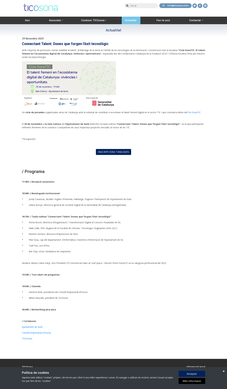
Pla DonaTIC (194, 112)
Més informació (192, 381)
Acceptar (192, 374)
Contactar (195, 20)
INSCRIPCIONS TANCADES (113, 152)
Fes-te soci (163, 20)
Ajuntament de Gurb (32, 326)
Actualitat (130, 20)
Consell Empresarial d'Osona (36, 332)
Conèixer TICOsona (92, 20)
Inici (27, 20)
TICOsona (27, 338)
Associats (55, 20)
